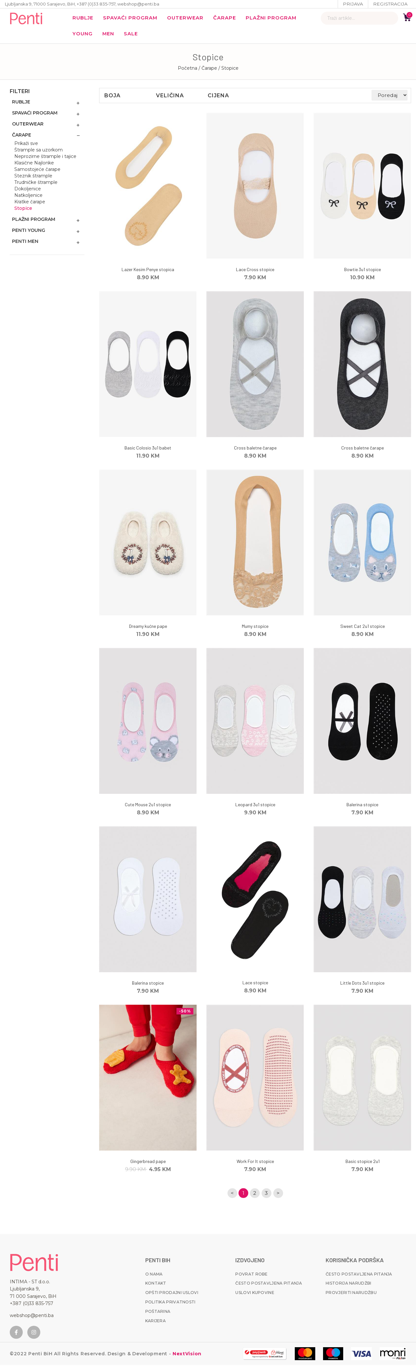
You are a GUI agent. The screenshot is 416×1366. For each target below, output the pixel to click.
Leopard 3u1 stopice (255, 805)
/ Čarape (208, 69)
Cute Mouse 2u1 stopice (148, 805)
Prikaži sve (26, 144)
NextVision (186, 1355)
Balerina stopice (362, 805)
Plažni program (275, 18)
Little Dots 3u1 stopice (362, 984)
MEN (109, 34)
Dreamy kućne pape (148, 627)
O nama (154, 1275)
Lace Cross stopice (255, 270)
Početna (187, 69)
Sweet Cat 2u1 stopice (362, 627)
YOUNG (82, 34)
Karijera (155, 1321)
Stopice (23, 209)
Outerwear (187, 18)
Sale (133, 34)
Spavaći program (131, 18)
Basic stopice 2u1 (362, 1162)
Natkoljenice (28, 196)
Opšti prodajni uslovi (171, 1293)
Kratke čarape (29, 203)
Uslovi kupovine (254, 1293)
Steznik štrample (33, 177)
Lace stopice (255, 983)
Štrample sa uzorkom (38, 151)
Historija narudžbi (348, 1284)
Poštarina (158, 1312)
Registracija (390, 4)
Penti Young (28, 231)
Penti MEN (25, 242)
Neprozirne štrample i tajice (45, 157)
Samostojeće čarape (37, 170)
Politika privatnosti (170, 1302)
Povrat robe (251, 1275)
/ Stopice (228, 69)
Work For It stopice (255, 1162)
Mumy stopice (255, 627)
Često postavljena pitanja (268, 1284)
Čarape (227, 18)
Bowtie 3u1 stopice (362, 270)
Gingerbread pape (148, 1162)
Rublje (83, 18)
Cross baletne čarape (255, 448)
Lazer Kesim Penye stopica (148, 270)
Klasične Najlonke (34, 164)
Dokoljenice (27, 190)
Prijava (353, 4)
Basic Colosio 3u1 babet (147, 448)
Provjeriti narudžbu (351, 1293)
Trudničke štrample (36, 183)
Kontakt (155, 1284)
